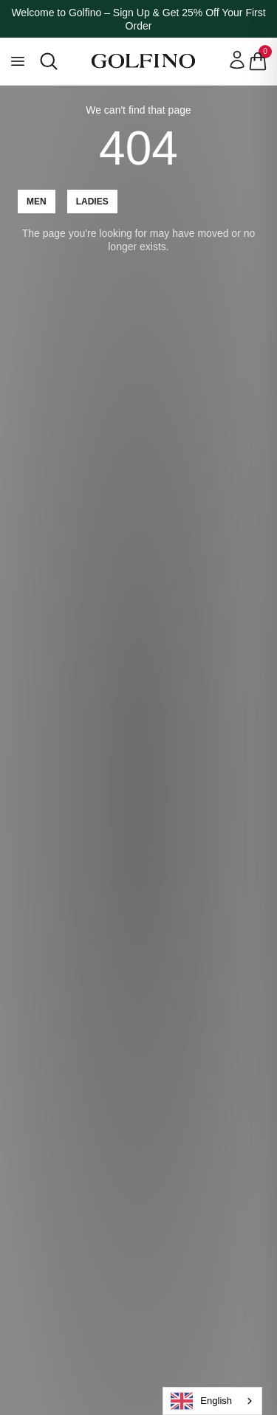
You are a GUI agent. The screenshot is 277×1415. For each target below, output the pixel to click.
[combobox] (212, 1401)
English (201, 1401)
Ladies (92, 201)
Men (37, 201)
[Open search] (48, 61)
